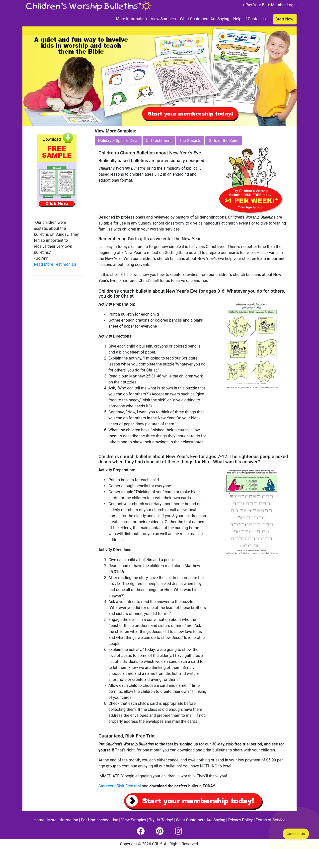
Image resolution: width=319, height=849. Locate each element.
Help (237, 18)
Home (39, 820)
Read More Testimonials (55, 264)
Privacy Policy (240, 820)
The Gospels (190, 140)
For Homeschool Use (99, 820)
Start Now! (285, 19)
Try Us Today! (161, 820)
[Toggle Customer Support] (296, 834)
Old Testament (159, 140)
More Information (131, 18)
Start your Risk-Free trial (119, 786)
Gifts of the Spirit (224, 140)
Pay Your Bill (256, 4)
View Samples (163, 18)
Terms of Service (271, 820)
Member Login (284, 4)
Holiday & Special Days (118, 140)
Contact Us (256, 18)
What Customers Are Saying (204, 18)
